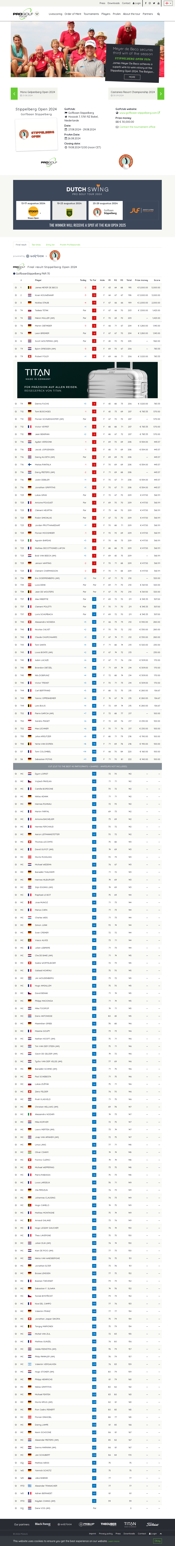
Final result (21, 244)
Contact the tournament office (137, 126)
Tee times (36, 244)
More (132, 77)
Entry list (50, 244)
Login (137, 3)
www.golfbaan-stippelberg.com (139, 112)
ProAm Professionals (70, 244)
